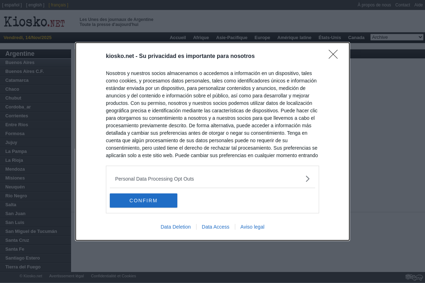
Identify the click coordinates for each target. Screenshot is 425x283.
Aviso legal (252, 227)
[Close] (335, 56)
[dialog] (212, 141)
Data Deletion (176, 227)
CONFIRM (143, 200)
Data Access (216, 227)
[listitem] (212, 178)
